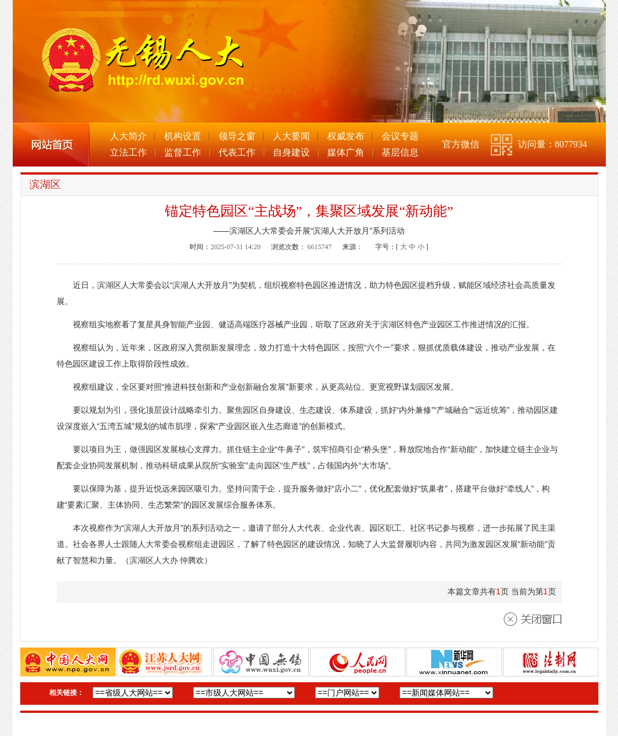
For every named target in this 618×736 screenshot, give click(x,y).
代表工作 (237, 152)
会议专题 (400, 136)
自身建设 (291, 152)
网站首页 (51, 145)
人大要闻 (291, 136)
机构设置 (182, 136)
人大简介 (128, 136)
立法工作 (128, 152)
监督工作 (182, 152)
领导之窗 (237, 136)
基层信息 (400, 152)
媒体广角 (345, 152)
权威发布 (345, 136)
